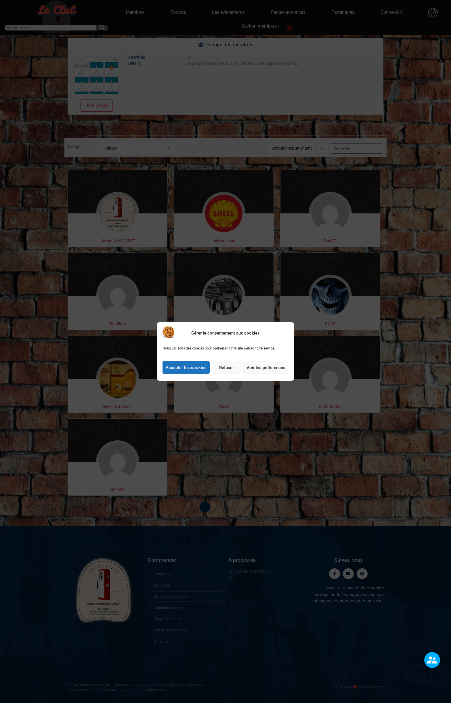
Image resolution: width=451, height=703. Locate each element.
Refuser (226, 367)
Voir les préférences (265, 367)
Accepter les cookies (186, 367)
